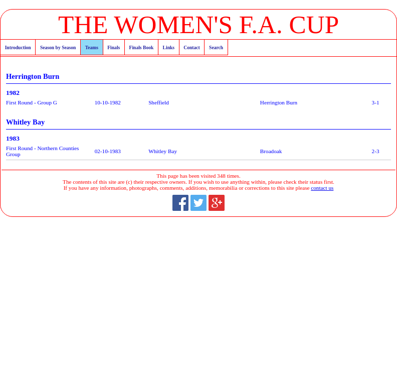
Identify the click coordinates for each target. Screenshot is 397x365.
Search (216, 47)
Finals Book (141, 47)
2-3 (375, 151)
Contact (191, 47)
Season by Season (58, 47)
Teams (91, 47)
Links (168, 47)
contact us (322, 188)
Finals (113, 47)
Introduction (18, 47)
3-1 (375, 102)
